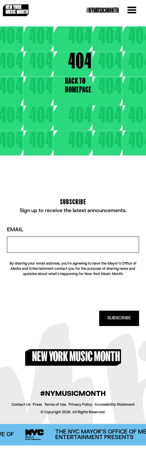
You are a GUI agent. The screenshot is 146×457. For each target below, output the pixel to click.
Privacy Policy (80, 404)
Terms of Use (55, 404)
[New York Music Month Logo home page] (16, 10)
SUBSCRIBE (119, 318)
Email (15, 229)
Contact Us (21, 404)
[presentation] (95, 293)
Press (37, 404)
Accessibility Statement (115, 404)
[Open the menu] (132, 10)
